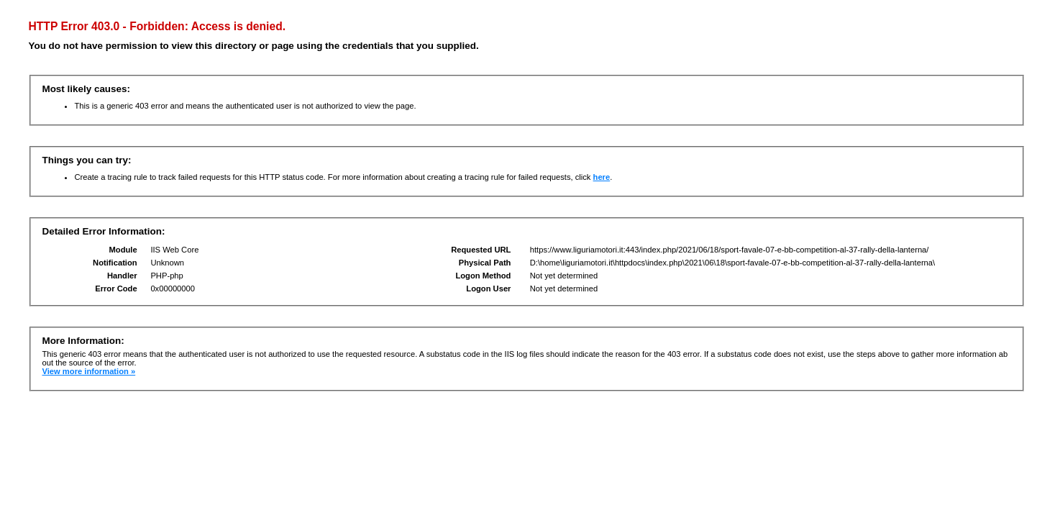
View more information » (88, 371)
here (602, 177)
